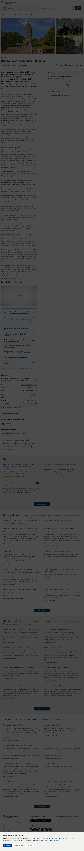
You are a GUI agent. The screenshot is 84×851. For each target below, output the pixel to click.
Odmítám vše (18, 845)
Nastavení (29, 845)
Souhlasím (7, 845)
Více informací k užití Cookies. (48, 840)
